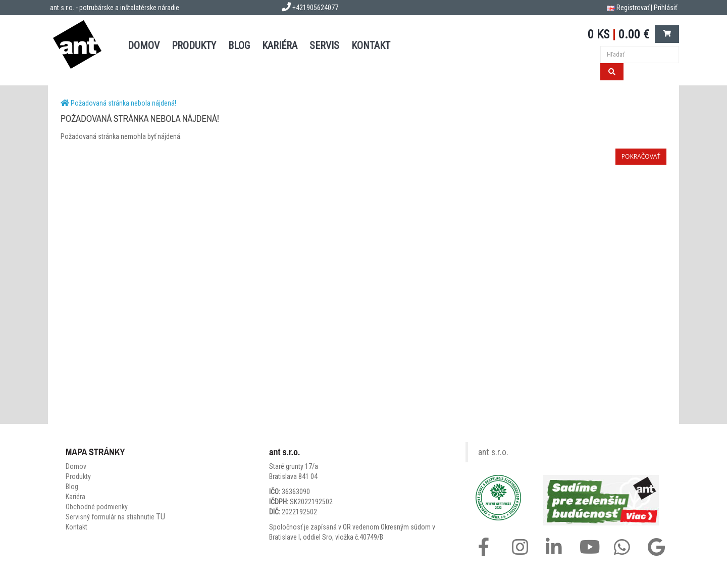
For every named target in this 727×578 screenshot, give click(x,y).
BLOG (239, 45)
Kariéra (279, 45)
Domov (76, 466)
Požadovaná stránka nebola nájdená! (123, 103)
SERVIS (324, 45)
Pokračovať (640, 156)
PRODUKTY (194, 45)
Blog (72, 487)
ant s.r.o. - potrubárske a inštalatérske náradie (114, 8)
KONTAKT (370, 45)
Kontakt (76, 527)
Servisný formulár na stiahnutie (115, 517)
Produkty (78, 476)
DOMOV (144, 45)
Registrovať (632, 8)
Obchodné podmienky (97, 507)
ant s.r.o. (493, 452)
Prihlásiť (665, 8)
